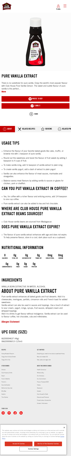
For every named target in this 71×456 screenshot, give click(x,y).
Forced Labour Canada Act (44, 400)
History (39, 385)
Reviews (46, 129)
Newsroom (39, 388)
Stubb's (3, 394)
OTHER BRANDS (5, 366)
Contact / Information (42, 403)
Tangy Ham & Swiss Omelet (9, 356)
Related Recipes (26, 129)
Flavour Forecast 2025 (43, 382)
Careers (39, 391)
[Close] (64, 427)
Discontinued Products (43, 397)
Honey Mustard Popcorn (8, 353)
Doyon (3, 375)
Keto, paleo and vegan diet (44, 359)
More (4, 91)
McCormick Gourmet (7, 388)
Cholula (3, 369)
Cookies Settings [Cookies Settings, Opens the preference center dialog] (33, 449)
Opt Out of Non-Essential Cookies (48, 443)
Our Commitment (41, 378)
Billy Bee (4, 391)
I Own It (35, 106)
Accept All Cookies (19, 443)
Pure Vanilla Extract (35, 42)
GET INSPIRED (40, 350)
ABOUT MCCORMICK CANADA (44, 366)
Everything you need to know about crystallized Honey (51, 353)
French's (4, 382)
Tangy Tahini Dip (6, 359)
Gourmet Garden (6, 385)
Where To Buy (35, 99)
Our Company (40, 375)
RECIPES (4, 350)
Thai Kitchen (5, 397)
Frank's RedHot (6, 378)
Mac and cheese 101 (42, 356)
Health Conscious (41, 369)
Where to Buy (40, 372)
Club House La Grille (7, 372)
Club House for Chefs (42, 394)
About (7, 129)
